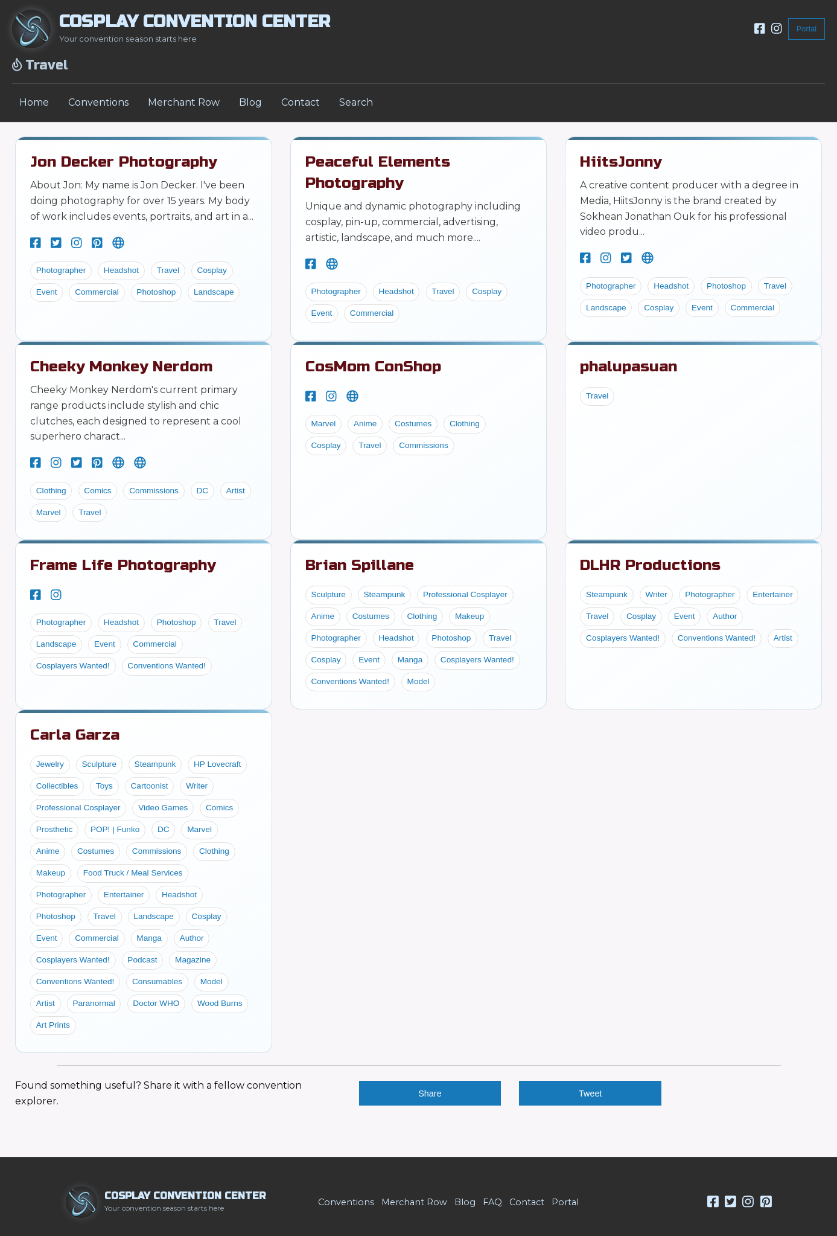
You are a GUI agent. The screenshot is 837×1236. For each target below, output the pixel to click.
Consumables (157, 981)
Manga (410, 659)
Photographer (61, 270)
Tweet (590, 1093)
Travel (168, 270)
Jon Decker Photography (123, 162)
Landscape (214, 291)
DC (203, 490)
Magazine (193, 959)
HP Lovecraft (217, 764)
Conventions (98, 102)
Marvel (48, 512)
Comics (97, 490)
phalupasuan (628, 366)
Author (725, 616)
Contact (300, 102)
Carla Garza (74, 735)
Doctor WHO (156, 1003)
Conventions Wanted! (166, 665)
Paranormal (93, 1003)
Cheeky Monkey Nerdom (121, 366)
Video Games (163, 807)
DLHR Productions (650, 565)
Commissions (154, 490)
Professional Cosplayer (465, 594)
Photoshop (156, 291)
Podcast (142, 959)
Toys (104, 785)
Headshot (121, 270)
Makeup (469, 616)
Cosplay (212, 270)
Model (418, 681)
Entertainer (773, 594)
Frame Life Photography (122, 565)
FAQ (492, 1202)
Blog (250, 102)
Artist (235, 490)
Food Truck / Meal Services (133, 872)
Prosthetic (54, 829)
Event (46, 291)
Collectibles (57, 785)
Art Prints (53, 1024)
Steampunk (385, 594)
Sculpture (328, 594)
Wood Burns (220, 1003)
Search (356, 102)
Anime (365, 423)
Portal (806, 28)
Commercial (97, 291)
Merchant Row (184, 102)
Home (34, 102)
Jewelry (50, 764)
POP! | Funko (115, 829)
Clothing (51, 490)
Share (429, 1093)
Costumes (413, 423)
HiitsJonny (620, 162)
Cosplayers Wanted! (73, 665)
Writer (656, 594)
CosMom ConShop (373, 366)
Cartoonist (149, 785)
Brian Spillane (359, 565)
